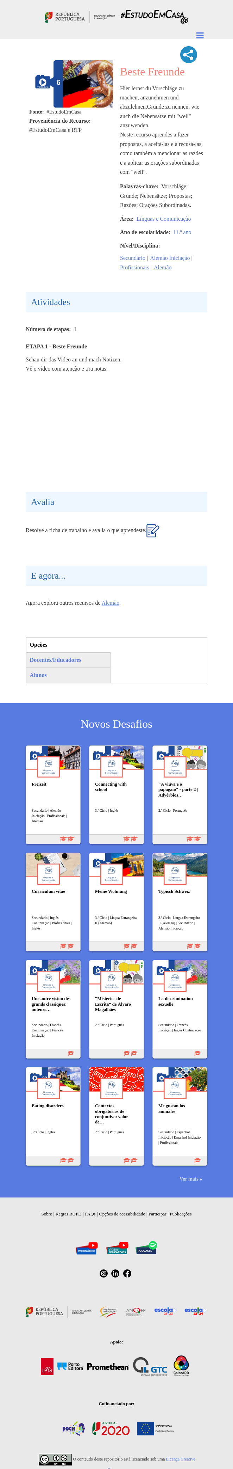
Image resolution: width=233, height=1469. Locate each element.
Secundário (132, 258)
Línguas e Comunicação (164, 219)
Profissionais (134, 267)
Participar (157, 1214)
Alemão (163, 267)
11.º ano (182, 232)
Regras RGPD (69, 1214)
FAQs (90, 1214)
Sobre (47, 1214)
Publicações (180, 1214)
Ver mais (189, 1179)
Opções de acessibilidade (122, 1214)
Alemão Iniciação (170, 258)
